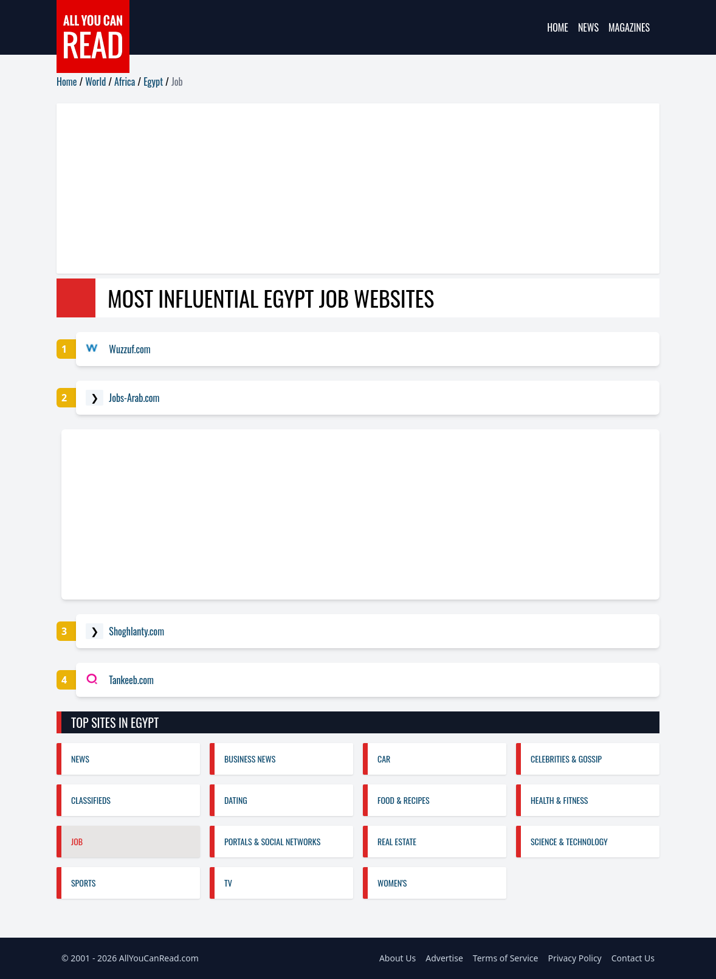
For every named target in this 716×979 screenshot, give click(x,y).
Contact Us (633, 958)
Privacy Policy (574, 958)
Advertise (444, 958)
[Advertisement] (358, 188)
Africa (124, 81)
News (588, 27)
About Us (397, 958)
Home (557, 27)
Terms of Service (506, 958)
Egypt (153, 81)
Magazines (629, 27)
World (95, 81)
